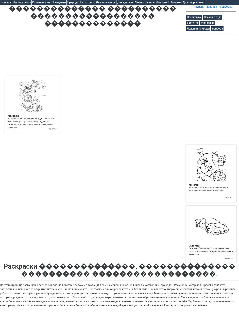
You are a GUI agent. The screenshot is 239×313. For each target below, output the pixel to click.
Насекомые (194, 17)
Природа (72, 2)
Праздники (59, 2)
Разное (150, 2)
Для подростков (193, 2)
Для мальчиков (106, 2)
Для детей (162, 2)
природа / (226, 6)
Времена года (212, 17)
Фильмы (175, 2)
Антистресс (87, 2)
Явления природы (198, 28)
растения (193, 22)
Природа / (212, 6)
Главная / (199, 6)
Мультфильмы (21, 2)
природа (217, 28)
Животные (207, 22)
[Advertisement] (93, 52)
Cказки (139, 2)
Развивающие (41, 2)
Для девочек (125, 2)
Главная (6, 2)
